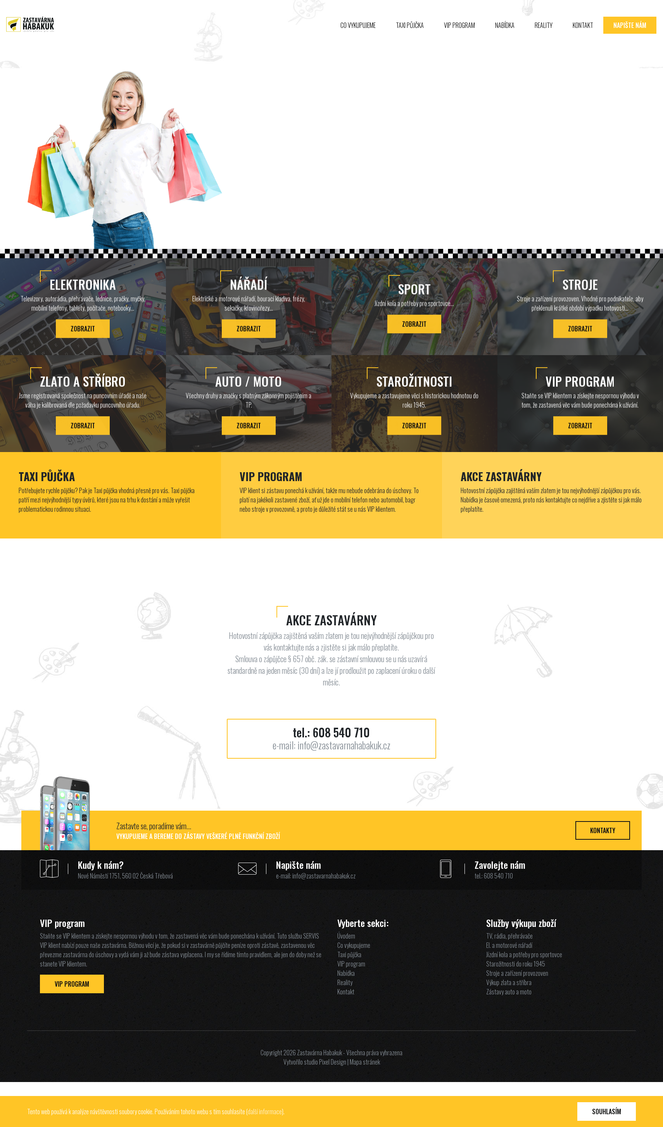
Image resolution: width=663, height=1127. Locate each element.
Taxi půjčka (410, 35)
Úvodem (346, 936)
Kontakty (602, 830)
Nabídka (505, 35)
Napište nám (629, 35)
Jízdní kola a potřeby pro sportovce (524, 954)
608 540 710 (341, 732)
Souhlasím (606, 1111)
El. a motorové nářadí (509, 945)
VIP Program (72, 984)
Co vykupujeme (358, 35)
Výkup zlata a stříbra (509, 982)
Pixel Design (332, 1062)
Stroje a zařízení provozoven (517, 973)
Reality (543, 35)
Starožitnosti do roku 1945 (515, 963)
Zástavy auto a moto (509, 991)
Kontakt (583, 35)
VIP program (459, 35)
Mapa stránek (365, 1062)
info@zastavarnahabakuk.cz (343, 745)
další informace (265, 1111)
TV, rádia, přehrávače (509, 936)
